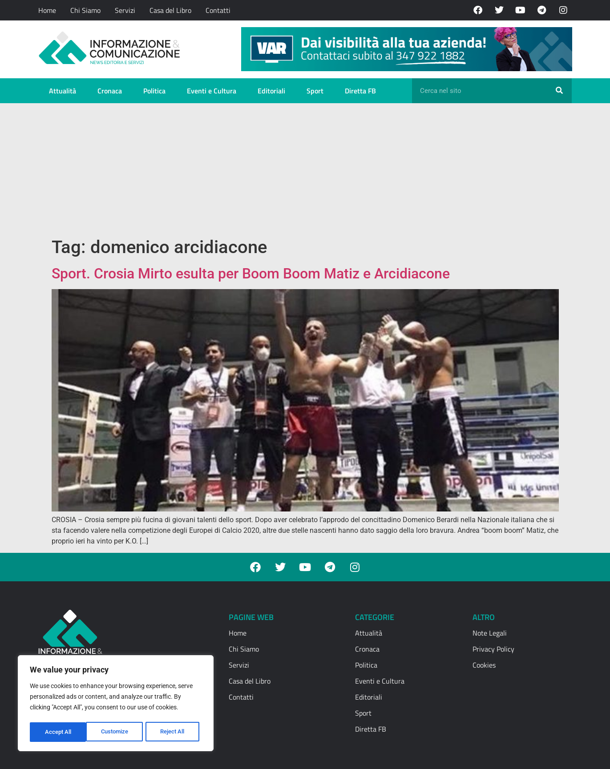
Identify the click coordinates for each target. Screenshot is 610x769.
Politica (154, 90)
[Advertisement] (305, 170)
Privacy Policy (493, 649)
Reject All (116, 732)
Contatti (218, 10)
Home (47, 10)
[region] (116, 704)
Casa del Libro (170, 10)
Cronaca (109, 90)
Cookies (484, 665)
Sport (315, 90)
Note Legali (490, 633)
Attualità (62, 90)
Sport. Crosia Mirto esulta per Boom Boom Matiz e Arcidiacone (251, 273)
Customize (58, 732)
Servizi (125, 10)
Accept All (174, 732)
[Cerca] (559, 90)
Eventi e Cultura (211, 90)
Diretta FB (360, 90)
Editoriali (271, 90)
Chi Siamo (85, 10)
